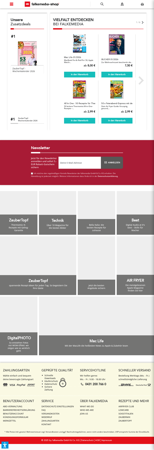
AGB (97, 440)
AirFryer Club (126, 406)
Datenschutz (87, 440)
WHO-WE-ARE (87, 410)
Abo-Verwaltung (12, 406)
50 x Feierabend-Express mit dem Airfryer (116, 103)
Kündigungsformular (15, 417)
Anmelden (112, 162)
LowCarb (124, 410)
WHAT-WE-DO (87, 406)
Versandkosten (50, 413)
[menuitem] (11, 4)
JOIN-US (84, 413)
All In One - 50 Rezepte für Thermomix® (79, 103)
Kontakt (46, 424)
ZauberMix (124, 417)
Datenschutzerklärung (108, 176)
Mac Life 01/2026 (72, 57)
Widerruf (47, 417)
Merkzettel (9, 420)
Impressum (106, 440)
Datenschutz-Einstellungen (58, 406)
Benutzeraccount (13, 413)
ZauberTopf (125, 420)
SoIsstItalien (126, 413)
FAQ (44, 410)
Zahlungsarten (50, 420)
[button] (5, 445)
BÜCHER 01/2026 (109, 59)
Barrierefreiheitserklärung (19, 410)
